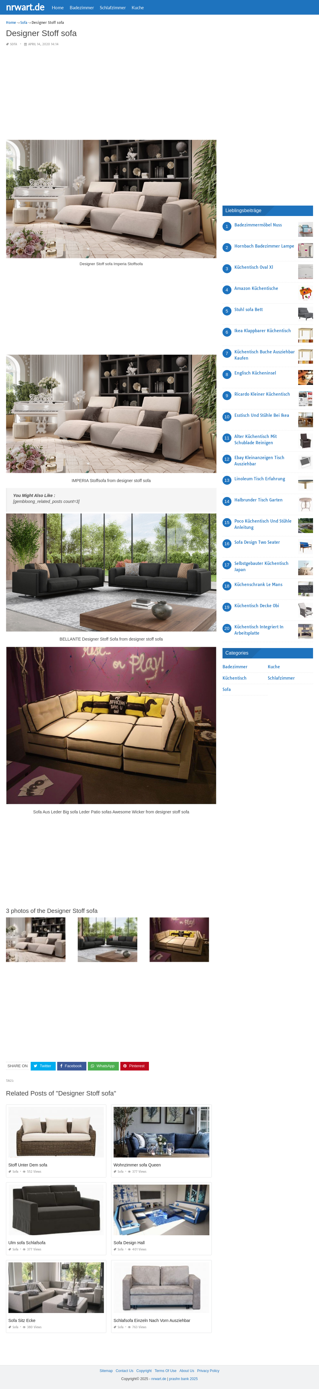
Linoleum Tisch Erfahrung (259, 478)
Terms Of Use (165, 1371)
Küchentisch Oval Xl (253, 267)
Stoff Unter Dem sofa (27, 1165)
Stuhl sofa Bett (248, 309)
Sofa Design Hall (128, 1242)
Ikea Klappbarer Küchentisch (262, 330)
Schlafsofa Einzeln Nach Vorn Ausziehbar (151, 1320)
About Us (187, 1371)
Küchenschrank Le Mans (258, 584)
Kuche (138, 7)
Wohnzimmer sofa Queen (137, 1165)
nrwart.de (25, 6)
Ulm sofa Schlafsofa (27, 1242)
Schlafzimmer (113, 7)
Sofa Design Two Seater (257, 542)
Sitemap (106, 1371)
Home (58, 7)
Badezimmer (82, 7)
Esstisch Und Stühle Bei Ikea (261, 415)
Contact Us (124, 1371)
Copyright (144, 1371)
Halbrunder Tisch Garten (258, 500)
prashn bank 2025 (183, 1379)
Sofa (13, 44)
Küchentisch (234, 678)
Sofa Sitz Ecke (21, 1320)
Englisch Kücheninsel (255, 373)
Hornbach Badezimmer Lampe (264, 246)
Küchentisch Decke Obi (256, 605)
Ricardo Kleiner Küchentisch (262, 394)
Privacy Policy (208, 1371)
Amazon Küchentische (256, 288)
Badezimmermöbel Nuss (258, 225)
